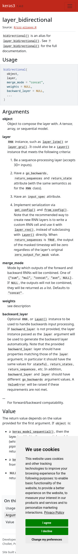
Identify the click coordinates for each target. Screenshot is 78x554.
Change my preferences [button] (47, 539)
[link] (54, 512)
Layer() (63, 146)
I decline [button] (46, 531)
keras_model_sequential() (33, 426)
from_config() (55, 208)
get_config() (25, 208)
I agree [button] (46, 522)
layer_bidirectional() (21, 40)
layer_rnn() (24, 227)
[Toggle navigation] (70, 6)
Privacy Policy (54, 512)
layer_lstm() (53, 141)
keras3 (8, 5)
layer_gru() (17, 146)
